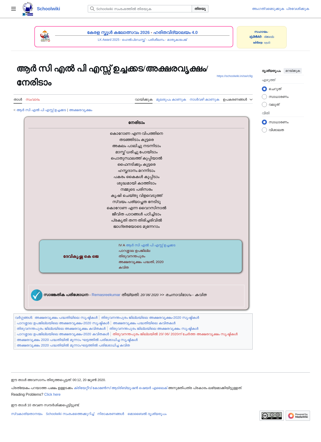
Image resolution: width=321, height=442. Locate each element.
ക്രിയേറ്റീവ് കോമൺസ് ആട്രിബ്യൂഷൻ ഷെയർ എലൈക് (120, 388)
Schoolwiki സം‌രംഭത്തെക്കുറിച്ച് (70, 414)
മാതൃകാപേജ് (177, 39)
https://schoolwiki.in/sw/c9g (235, 76)
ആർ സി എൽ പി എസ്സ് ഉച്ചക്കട (41, 110)
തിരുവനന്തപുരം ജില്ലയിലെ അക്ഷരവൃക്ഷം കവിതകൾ (61, 328)
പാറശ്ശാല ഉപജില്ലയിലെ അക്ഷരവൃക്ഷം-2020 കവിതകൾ (63, 334)
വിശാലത (276, 130)
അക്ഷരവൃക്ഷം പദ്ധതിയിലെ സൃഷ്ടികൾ (66, 317)
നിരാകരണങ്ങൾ (110, 414)
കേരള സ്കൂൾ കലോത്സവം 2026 (118, 32)
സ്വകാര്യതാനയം (26, 414)
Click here (52, 394)
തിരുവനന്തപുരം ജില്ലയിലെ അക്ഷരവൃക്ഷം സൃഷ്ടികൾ (153, 328)
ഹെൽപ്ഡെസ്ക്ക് (133, 39)
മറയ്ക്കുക (292, 70)
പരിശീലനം (156, 39)
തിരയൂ (200, 9)
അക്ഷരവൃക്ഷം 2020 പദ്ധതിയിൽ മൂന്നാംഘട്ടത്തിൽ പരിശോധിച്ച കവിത (73, 345)
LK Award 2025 (108, 39)
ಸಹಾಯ (269, 36)
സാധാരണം (278, 97)
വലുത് (274, 104)
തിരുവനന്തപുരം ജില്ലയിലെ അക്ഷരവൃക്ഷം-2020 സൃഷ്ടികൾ (150, 317)
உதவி (267, 42)
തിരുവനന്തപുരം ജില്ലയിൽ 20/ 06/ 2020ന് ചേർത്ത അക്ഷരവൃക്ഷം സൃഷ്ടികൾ (175, 334)
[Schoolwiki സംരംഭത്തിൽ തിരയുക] (140, 8)
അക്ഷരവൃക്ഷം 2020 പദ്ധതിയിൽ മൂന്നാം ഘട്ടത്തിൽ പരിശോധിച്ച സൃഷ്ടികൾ (77, 340)
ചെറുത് (275, 89)
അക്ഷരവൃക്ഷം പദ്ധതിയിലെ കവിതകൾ (144, 323)
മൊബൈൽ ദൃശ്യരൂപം (146, 414)
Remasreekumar (106, 295)
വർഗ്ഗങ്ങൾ (23, 317)
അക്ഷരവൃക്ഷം (80, 110)
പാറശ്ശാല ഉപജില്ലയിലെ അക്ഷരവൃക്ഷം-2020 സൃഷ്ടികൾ (63, 323)
